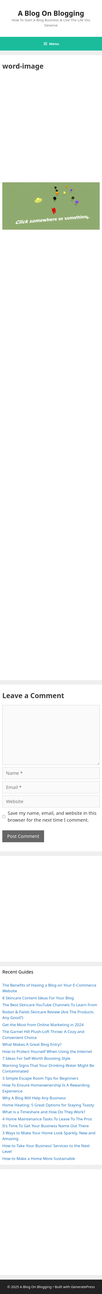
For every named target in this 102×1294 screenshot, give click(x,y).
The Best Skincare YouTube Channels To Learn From (49, 1004)
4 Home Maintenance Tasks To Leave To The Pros (47, 1119)
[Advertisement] (51, 129)
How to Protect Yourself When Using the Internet (47, 1051)
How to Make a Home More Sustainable (38, 1158)
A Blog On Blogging (51, 13)
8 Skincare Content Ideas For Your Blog (38, 998)
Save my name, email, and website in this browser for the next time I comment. (52, 816)
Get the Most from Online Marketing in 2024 (43, 1024)
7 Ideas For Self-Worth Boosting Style (36, 1058)
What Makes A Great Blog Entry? (32, 1044)
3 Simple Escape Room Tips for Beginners (40, 1078)
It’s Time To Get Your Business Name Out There (45, 1125)
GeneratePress (83, 1286)
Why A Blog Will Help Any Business (34, 1097)
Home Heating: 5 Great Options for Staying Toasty (48, 1105)
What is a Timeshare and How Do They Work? (43, 1111)
